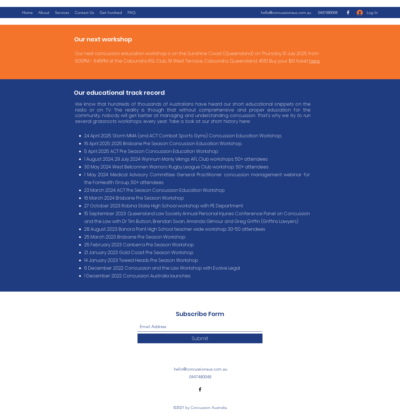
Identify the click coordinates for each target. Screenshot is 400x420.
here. (314, 61)
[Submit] (200, 338)
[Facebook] (348, 12)
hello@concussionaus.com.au (286, 12)
